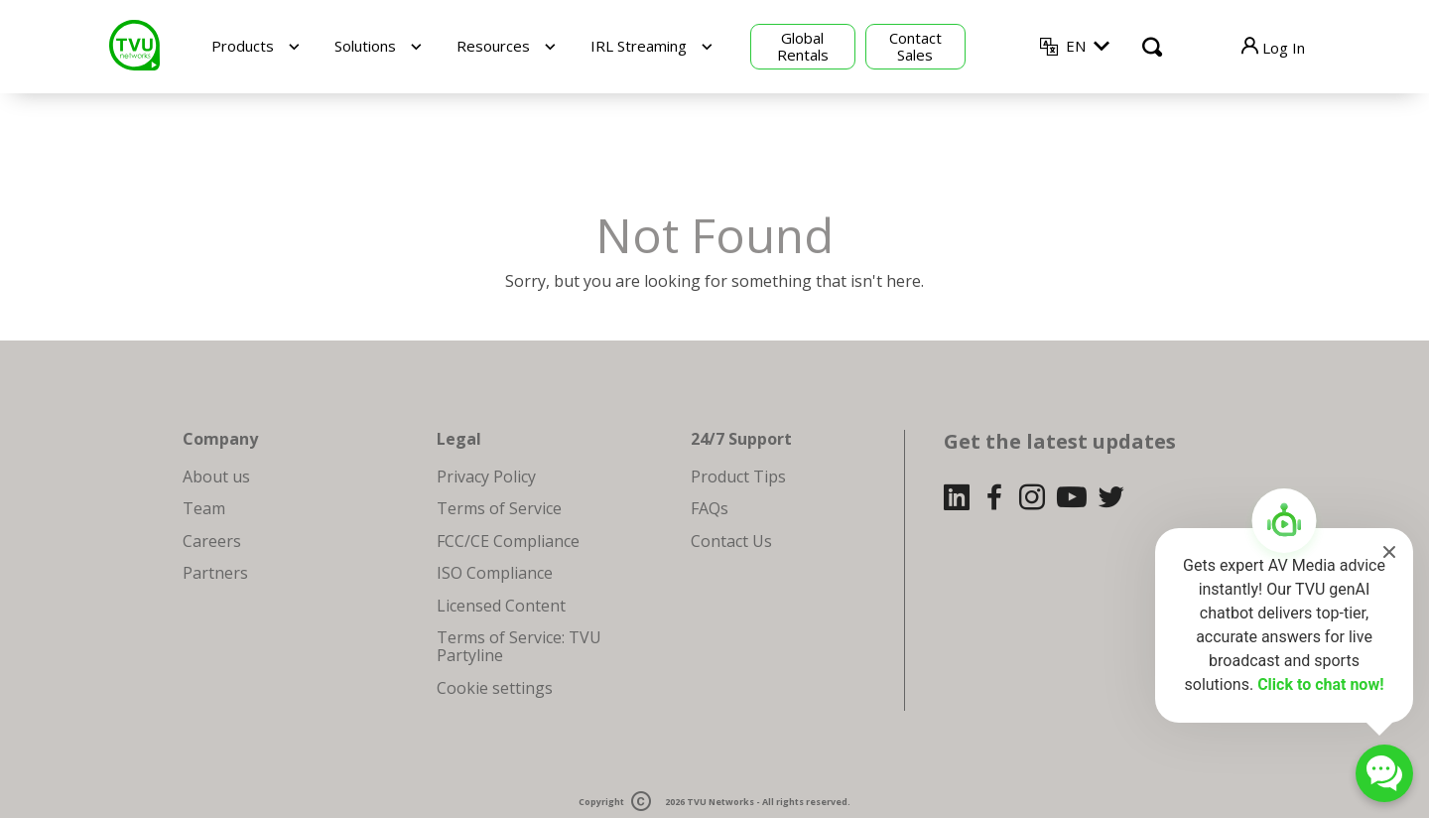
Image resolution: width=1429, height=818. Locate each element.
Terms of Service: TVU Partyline (519, 646)
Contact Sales (915, 46)
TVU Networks (720, 802)
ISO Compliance (495, 573)
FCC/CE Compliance (508, 541)
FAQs (709, 508)
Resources (493, 46)
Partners (215, 573)
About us (216, 476)
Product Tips (738, 476)
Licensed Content (501, 605)
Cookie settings (495, 688)
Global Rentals (803, 46)
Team (204, 508)
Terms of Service (499, 508)
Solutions (365, 46)
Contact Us (731, 541)
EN (1076, 46)
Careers (212, 541)
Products (242, 46)
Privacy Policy (486, 476)
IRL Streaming (638, 46)
